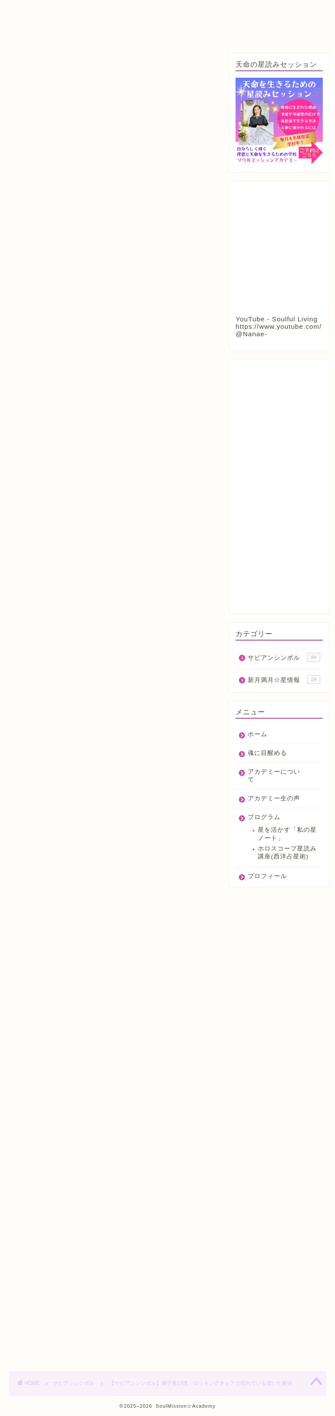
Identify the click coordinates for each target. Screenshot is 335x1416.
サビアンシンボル (36, 66)
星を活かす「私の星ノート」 (287, 834)
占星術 (28, 973)
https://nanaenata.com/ (93, 1106)
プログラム (36, 29)
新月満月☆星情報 (284, 679)
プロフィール (93, 29)
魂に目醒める (80, 12)
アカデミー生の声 (229, 12)
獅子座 (57, 973)
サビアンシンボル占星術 (96, 960)
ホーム (29, 12)
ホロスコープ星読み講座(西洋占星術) (287, 852)
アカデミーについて (151, 12)
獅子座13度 (91, 973)
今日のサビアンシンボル (160, 960)
